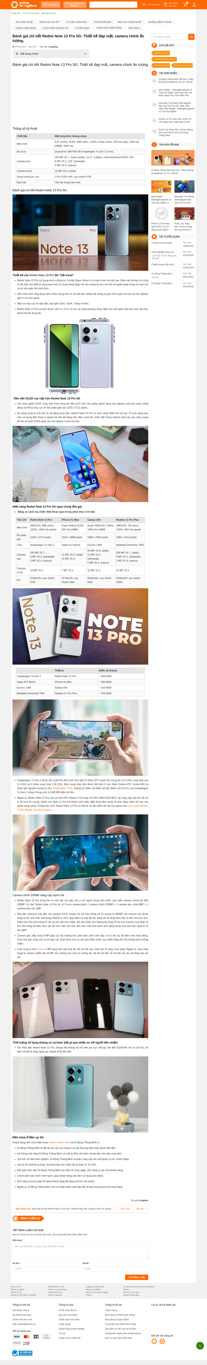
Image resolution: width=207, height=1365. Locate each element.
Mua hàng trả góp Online (117, 1319)
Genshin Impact (42, 810)
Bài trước (125, 1208)
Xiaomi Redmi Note (59, 1142)
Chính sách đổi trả (67, 1310)
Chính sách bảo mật (22, 1319)
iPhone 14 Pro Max (131, 1292)
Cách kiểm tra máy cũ (55, 28)
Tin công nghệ (24, 22)
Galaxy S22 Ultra (55, 1292)
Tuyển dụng (82, 28)
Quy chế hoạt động (68, 1315)
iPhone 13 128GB (93, 1289)
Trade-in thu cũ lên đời (69, 1338)
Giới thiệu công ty (20, 1310)
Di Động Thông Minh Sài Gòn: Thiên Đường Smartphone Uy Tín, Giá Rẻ (172, 171)
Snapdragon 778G (63, 788)
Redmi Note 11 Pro (56, 1287)
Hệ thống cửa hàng (21, 1315)
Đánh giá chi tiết (49, 22)
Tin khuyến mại (102, 22)
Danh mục (50, 4)
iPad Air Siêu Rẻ (55, 1295)
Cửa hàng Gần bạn (173, 4)
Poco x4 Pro (16, 1287)
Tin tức (62, 1333)
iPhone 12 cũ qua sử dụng (97, 1292)
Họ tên (16, 1263)
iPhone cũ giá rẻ (17, 1289)
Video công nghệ (26, 28)
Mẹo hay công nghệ (129, 22)
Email (86, 1263)
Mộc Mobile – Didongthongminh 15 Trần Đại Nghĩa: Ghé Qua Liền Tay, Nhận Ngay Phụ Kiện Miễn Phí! (161, 199)
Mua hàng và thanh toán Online (120, 1315)
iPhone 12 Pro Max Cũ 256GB (23, 1295)
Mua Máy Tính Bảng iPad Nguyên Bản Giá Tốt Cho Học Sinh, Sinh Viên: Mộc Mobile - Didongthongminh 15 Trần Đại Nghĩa (184, 199)
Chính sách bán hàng (109, 28)
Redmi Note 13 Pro (41, 275)
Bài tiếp (140, 1208)
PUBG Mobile (24, 810)
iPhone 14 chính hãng (57, 1289)
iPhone (126, 1289)
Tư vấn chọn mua (76, 22)
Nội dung (17, 1240)
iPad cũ (89, 1295)
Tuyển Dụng (111, 1310)
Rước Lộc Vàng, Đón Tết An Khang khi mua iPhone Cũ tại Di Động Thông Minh (183, 226)
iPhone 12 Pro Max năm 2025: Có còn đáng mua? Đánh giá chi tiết (161, 226)
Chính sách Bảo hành (69, 1319)
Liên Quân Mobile (137, 806)
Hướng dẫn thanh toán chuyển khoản (123, 1333)
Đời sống (134, 28)
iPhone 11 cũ (16, 1292)
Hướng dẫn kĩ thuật (160, 22)
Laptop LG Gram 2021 (95, 1287)
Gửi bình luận (136, 1277)
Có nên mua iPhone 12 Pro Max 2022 (138, 1287)
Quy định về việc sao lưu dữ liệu (120, 1329)
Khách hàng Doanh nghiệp (71, 1329)
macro (41, 949)
